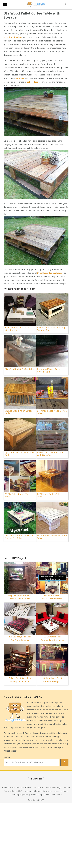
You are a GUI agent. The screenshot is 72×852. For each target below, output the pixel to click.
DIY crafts (23, 791)
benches (20, 78)
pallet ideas (32, 82)
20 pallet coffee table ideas (50, 273)
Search (7, 757)
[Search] (64, 762)
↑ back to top (36, 779)
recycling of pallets (13, 37)
